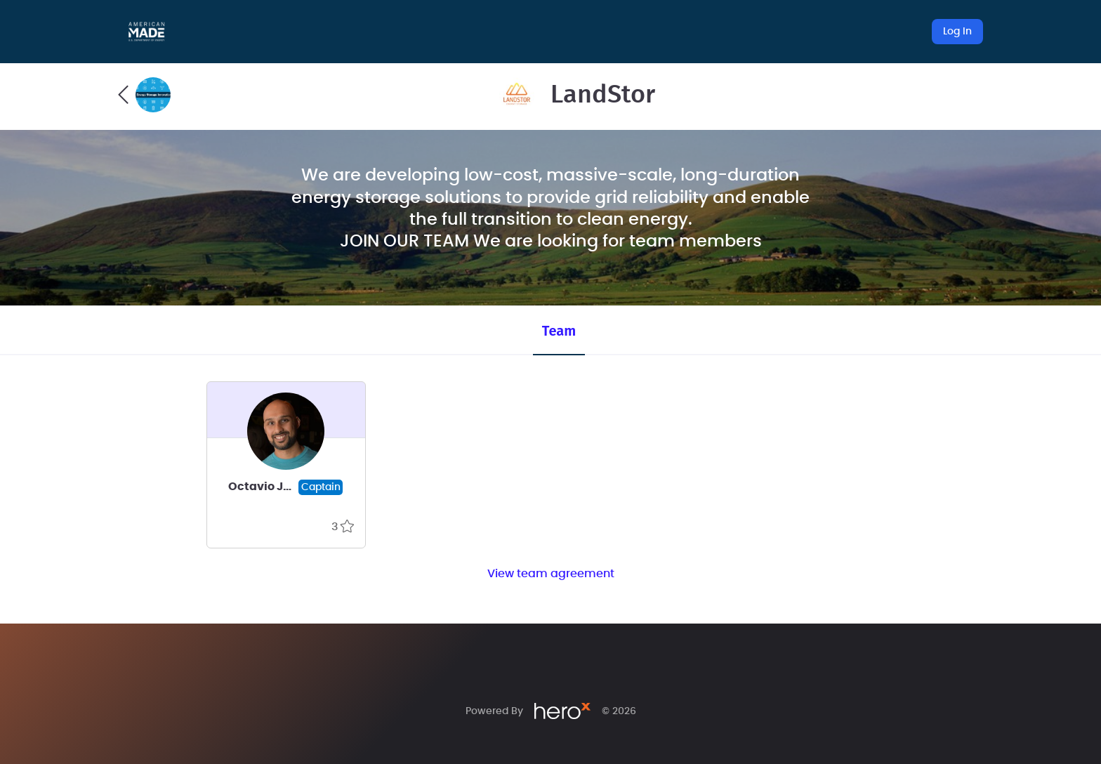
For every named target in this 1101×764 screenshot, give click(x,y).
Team (559, 330)
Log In (957, 32)
